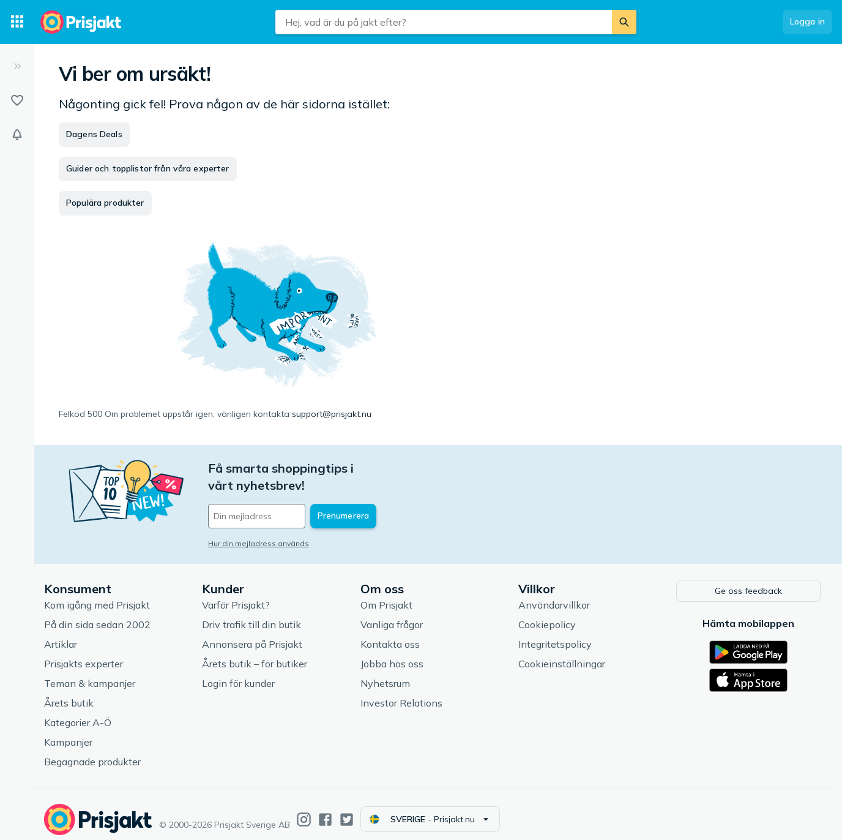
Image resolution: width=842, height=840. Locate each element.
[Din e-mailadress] (288, 499)
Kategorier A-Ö (77, 713)
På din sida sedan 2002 (97, 615)
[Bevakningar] (17, 134)
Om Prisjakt (386, 596)
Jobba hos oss (391, 654)
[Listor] (17, 100)
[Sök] (624, 22)
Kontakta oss (390, 635)
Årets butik (69, 694)
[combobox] (443, 22)
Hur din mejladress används (258, 526)
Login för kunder (238, 674)
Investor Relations (401, 694)
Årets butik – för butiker (254, 654)
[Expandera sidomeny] (17, 66)
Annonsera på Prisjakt (252, 635)
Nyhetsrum (385, 674)
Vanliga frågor (391, 615)
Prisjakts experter (83, 654)
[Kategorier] (17, 22)
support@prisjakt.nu (331, 413)
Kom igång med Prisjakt (97, 596)
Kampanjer (68, 733)
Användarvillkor (554, 596)
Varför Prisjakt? (236, 596)
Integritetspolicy (555, 635)
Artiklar (60, 635)
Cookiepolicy (547, 615)
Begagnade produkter (92, 752)
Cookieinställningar (561, 654)
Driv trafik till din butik (251, 615)
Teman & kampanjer (89, 674)
